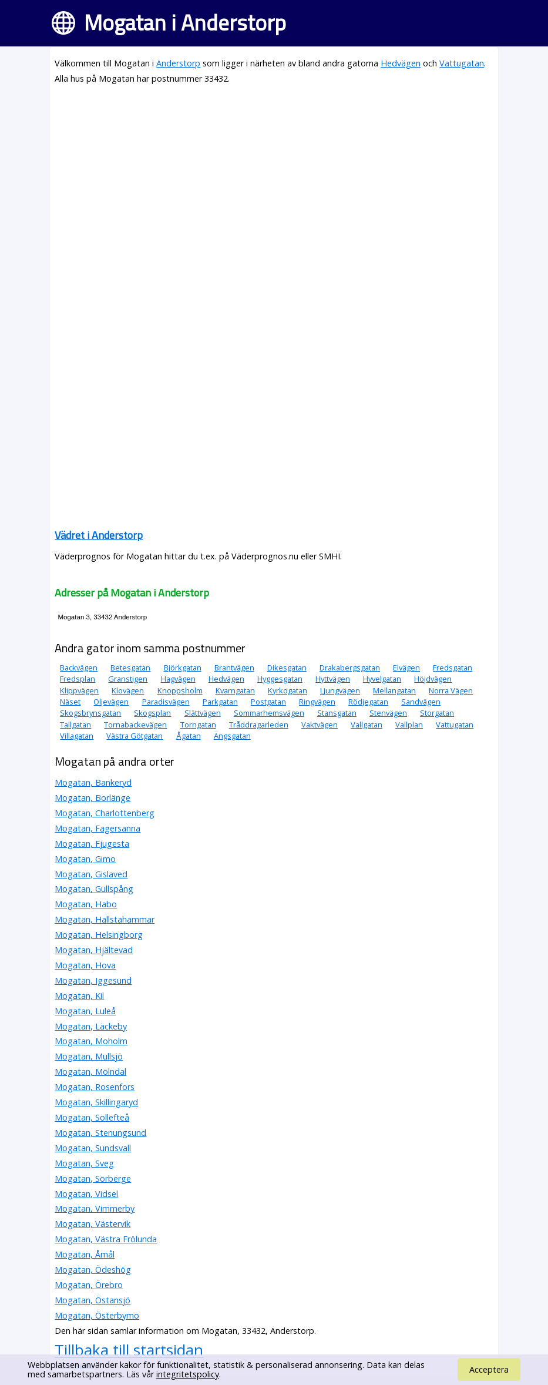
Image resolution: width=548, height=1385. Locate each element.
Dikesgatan (287, 667)
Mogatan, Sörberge (93, 1178)
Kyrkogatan (287, 690)
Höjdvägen (433, 678)
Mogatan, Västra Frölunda (106, 1239)
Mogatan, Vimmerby (95, 1208)
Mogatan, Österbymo (97, 1315)
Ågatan (188, 735)
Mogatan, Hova (85, 965)
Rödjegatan (368, 701)
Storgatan (437, 712)
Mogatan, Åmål (85, 1254)
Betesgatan (130, 667)
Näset (70, 701)
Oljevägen (111, 701)
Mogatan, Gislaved (91, 874)
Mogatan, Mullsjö (89, 1056)
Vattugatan (461, 63)
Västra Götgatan (134, 735)
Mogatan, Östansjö (92, 1300)
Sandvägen (421, 701)
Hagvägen (178, 678)
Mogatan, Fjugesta (92, 843)
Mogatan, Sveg (84, 1163)
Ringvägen (317, 701)
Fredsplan (77, 678)
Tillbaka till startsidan (129, 1349)
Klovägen (128, 690)
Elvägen (406, 667)
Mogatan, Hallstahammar (104, 919)
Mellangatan (394, 690)
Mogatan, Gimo (85, 858)
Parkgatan (220, 701)
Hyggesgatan (279, 678)
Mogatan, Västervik (92, 1223)
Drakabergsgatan (350, 667)
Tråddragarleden (258, 724)
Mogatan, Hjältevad (94, 949)
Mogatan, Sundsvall (93, 1147)
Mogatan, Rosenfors (95, 1086)
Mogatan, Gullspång (94, 888)
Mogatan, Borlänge (92, 797)
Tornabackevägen (135, 724)
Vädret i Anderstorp (99, 535)
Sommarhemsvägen (269, 712)
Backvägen (79, 667)
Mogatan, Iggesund (93, 980)
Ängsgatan (232, 735)
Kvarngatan (235, 690)
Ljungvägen (340, 690)
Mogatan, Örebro (89, 1284)
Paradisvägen (166, 701)
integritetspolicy (187, 1374)
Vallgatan (366, 724)
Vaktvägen (319, 724)
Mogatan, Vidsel (86, 1193)
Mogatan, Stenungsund (100, 1132)
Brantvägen (234, 667)
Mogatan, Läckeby (91, 1026)
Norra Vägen (451, 690)
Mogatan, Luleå (85, 1011)
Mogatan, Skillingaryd (96, 1102)
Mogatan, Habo (86, 904)
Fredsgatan (452, 667)
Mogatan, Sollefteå (92, 1117)
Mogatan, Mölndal (90, 1071)
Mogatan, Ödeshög (93, 1269)
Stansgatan (337, 712)
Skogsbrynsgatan (90, 712)
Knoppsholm (180, 690)
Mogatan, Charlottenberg (104, 813)
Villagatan (76, 735)
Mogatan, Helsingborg (99, 934)
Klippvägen (79, 690)
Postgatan (268, 701)
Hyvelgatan (382, 678)
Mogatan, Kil (79, 995)
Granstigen (127, 678)
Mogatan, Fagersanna (97, 828)
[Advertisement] (274, 177)
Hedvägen (401, 63)
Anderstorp (178, 63)
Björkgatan (182, 667)
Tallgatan (75, 724)
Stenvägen (388, 712)
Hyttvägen (332, 678)
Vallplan (409, 724)
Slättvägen (202, 712)
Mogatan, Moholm (91, 1041)
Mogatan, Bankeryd (93, 782)
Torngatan (198, 724)
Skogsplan (152, 712)
